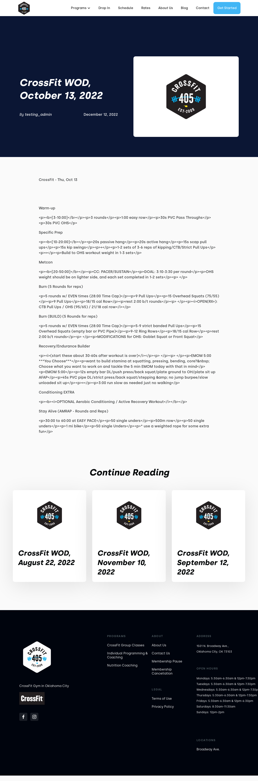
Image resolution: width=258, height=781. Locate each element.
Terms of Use (162, 698)
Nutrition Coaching (122, 665)
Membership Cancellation (162, 671)
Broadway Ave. (208, 749)
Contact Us (161, 653)
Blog (184, 8)
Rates (145, 8)
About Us (165, 8)
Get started (226, 8)
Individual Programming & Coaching (127, 655)
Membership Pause (167, 661)
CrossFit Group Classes (125, 645)
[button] (80, 8)
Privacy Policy (163, 707)
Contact (202, 8)
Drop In (104, 8)
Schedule (125, 8)
